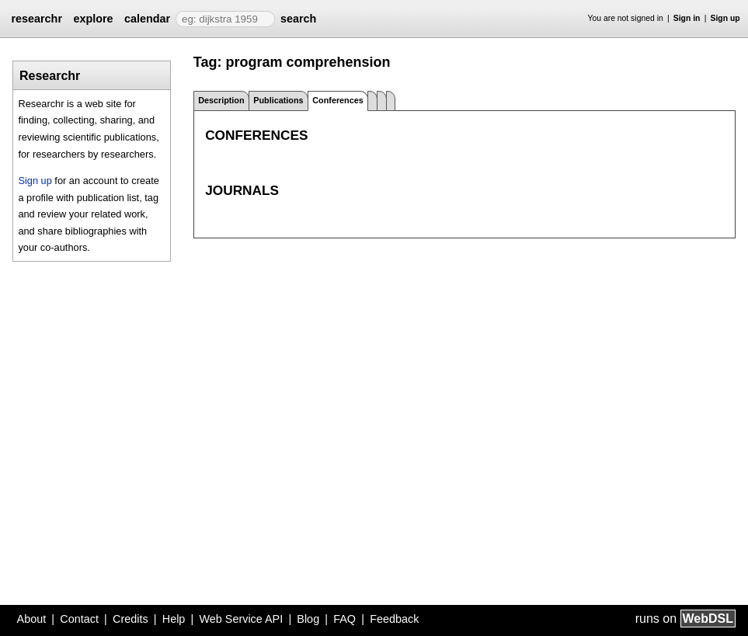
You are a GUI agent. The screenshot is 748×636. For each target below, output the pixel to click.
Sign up (725, 18)
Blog (308, 619)
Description (221, 100)
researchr (36, 18)
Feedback (394, 619)
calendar (147, 18)
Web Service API (241, 619)
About (32, 619)
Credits (130, 619)
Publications (278, 100)
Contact (79, 619)
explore (93, 18)
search (298, 18)
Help (174, 619)
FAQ (344, 619)
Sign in (687, 18)
